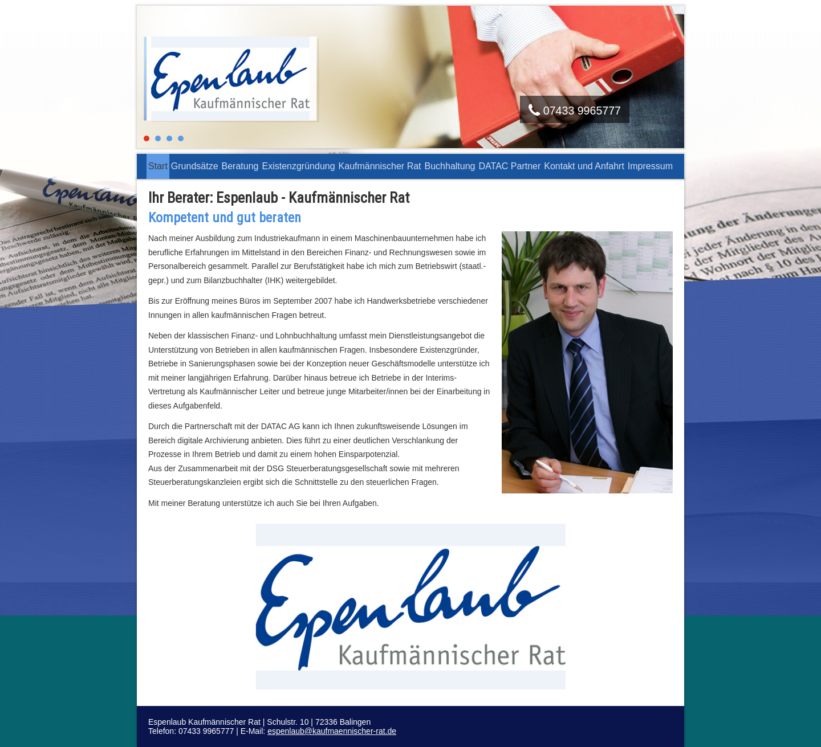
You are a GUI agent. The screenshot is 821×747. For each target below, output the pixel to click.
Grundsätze (194, 166)
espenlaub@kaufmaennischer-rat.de (331, 731)
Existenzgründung (298, 166)
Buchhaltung (450, 166)
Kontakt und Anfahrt (584, 166)
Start (158, 166)
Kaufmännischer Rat (380, 166)
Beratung (240, 166)
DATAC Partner (510, 166)
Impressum (650, 166)
